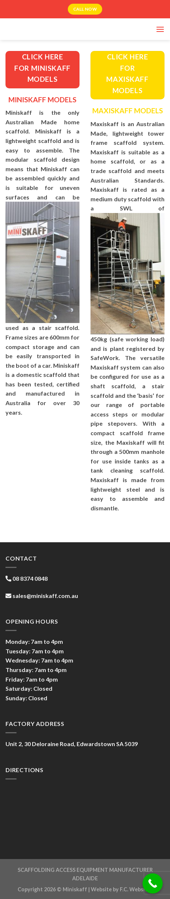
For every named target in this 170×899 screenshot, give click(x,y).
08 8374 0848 (30, 578)
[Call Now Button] (153, 883)
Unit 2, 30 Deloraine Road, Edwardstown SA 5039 (71, 743)
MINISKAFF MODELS (42, 99)
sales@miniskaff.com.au (45, 595)
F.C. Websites (136, 889)
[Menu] (160, 29)
